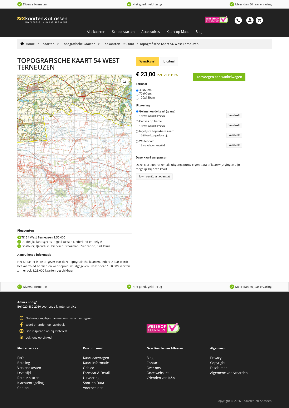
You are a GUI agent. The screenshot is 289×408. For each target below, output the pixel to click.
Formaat (141, 84)
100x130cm (147, 97)
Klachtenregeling (30, 383)
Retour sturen (28, 378)
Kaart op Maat (178, 31)
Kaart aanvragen (96, 358)
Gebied (88, 368)
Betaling (23, 363)
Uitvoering (143, 105)
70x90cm (145, 93)
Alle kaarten (96, 31)
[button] (124, 81)
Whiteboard (147, 141)
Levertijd (24, 373)
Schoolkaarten (123, 31)
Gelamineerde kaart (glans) (157, 111)
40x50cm (145, 90)
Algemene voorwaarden (229, 373)
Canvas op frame (150, 121)
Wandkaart (147, 61)
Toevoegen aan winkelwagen (219, 77)
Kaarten (48, 44)
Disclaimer (218, 368)
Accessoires (150, 31)
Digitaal (169, 61)
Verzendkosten (29, 368)
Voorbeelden (93, 388)
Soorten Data (93, 383)
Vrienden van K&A (161, 378)
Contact (23, 388)
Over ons (154, 368)
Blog (199, 31)
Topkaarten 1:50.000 (118, 44)
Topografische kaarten (78, 44)
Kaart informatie (96, 363)
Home (30, 44)
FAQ (20, 358)
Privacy (215, 358)
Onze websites (158, 373)
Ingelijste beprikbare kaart (156, 131)
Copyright (218, 363)
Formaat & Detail (96, 373)
